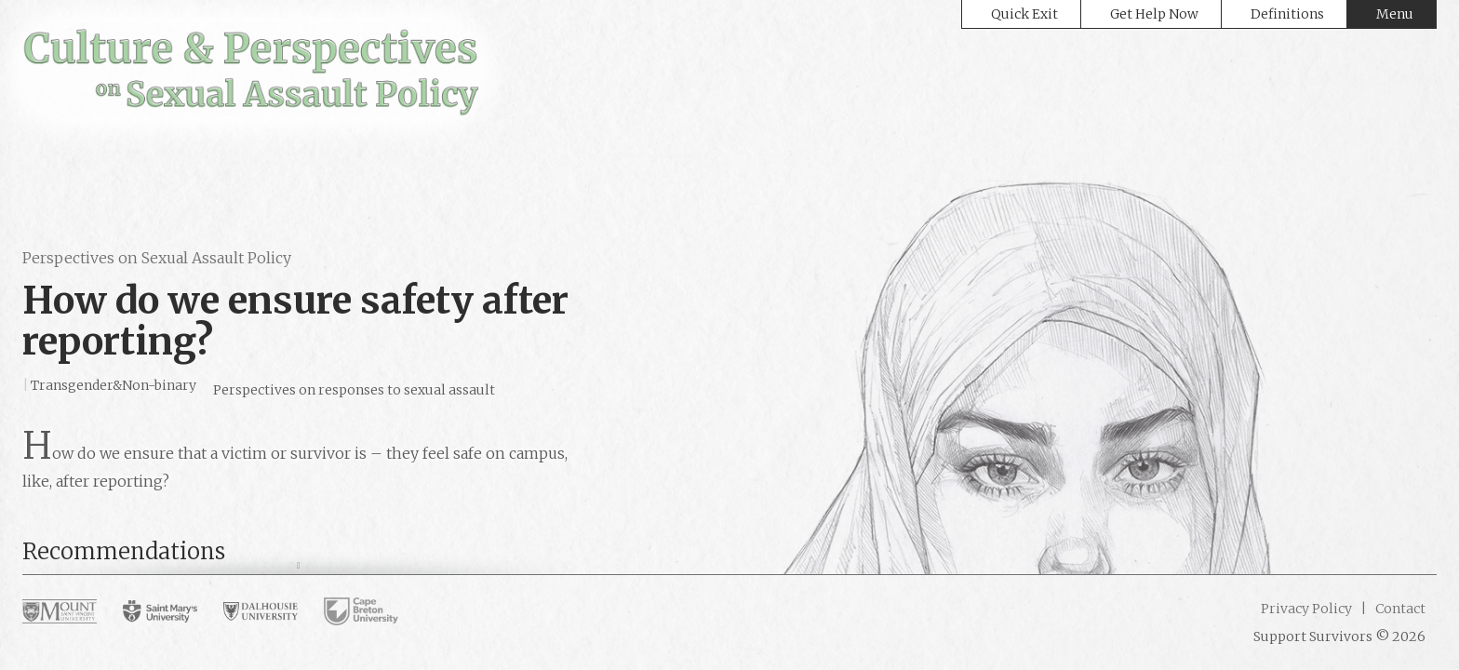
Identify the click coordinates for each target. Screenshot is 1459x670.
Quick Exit (1024, 14)
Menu (1394, 14)
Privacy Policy (1306, 608)
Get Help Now (1154, 14)
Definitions (1287, 14)
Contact (1399, 608)
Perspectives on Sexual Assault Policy (156, 257)
